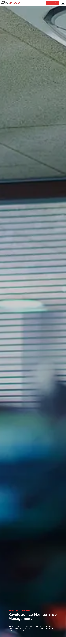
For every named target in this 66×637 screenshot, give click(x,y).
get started (52, 3)
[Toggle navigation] (62, 3)
